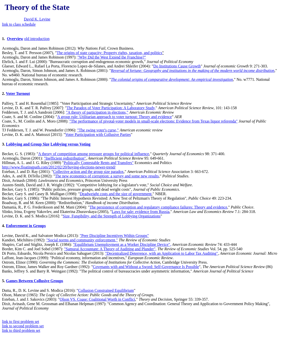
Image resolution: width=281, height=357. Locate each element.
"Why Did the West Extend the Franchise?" (111, 57)
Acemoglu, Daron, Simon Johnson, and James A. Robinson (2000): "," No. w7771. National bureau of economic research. (136, 81)
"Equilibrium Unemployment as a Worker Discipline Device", (122, 244)
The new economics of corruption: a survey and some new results (107, 176)
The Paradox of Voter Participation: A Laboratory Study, (110, 108)
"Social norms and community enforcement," (82, 240)
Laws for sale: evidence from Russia (140, 212)
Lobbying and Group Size (27, 144)
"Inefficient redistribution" (65, 158)
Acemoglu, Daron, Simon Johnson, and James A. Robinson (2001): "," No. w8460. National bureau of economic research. (140, 77)
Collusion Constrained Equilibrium (106, 290)
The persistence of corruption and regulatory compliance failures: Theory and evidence (158, 207)
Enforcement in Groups (26, 226)
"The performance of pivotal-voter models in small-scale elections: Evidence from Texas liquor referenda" (153, 121)
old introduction (37, 39)
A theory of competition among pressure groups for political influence (93, 154)
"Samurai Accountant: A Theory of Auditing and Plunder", (110, 249)
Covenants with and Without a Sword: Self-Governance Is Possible (146, 267)
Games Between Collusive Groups (34, 281)
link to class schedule (19, 24)
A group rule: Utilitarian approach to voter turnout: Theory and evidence (114, 117)
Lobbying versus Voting (70, 144)
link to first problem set (20, 321)
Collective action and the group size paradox (88, 171)
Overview (15, 39)
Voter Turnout (18, 93)
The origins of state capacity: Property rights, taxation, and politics (109, 53)
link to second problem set (23, 326)
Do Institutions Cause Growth (177, 66)
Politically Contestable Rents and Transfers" (99, 163)
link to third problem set (21, 330)
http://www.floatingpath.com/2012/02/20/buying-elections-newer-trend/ (59, 167)
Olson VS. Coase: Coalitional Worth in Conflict (97, 299)
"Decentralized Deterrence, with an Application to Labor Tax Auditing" (161, 253)
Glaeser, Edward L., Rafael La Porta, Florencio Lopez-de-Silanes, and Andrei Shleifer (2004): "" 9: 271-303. (140, 75)
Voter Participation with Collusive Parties (98, 134)
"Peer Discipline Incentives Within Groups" (114, 235)
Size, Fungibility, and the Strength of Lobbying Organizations (112, 216)
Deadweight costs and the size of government (116, 194)
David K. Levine (37, 19)
